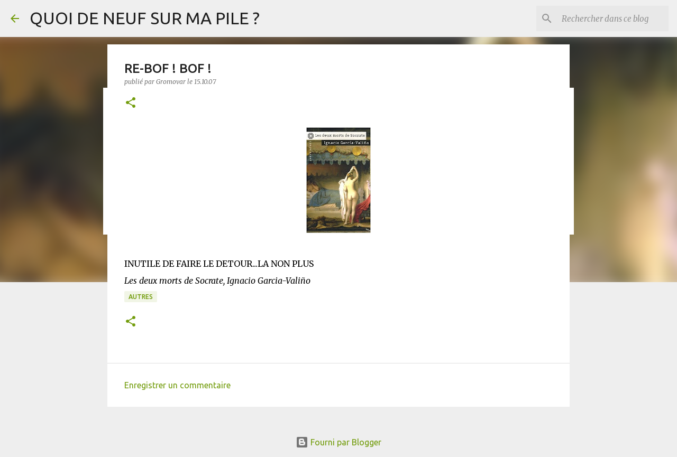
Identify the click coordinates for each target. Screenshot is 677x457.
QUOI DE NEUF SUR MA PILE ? (145, 17)
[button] (130, 103)
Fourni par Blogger (338, 442)
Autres (141, 296)
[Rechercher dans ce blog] (613, 18)
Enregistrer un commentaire (177, 385)
